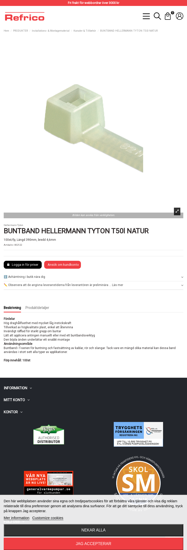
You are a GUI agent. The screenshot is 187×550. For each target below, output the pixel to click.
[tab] (93, 277)
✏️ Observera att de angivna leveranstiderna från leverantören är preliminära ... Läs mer (93, 285)
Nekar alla (93, 530)
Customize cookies (47, 518)
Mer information (16, 518)
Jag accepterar (93, 544)
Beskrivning (12, 308)
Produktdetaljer (37, 308)
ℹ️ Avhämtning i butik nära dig (93, 277)
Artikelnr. (9, 244)
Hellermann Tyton (13, 225)
